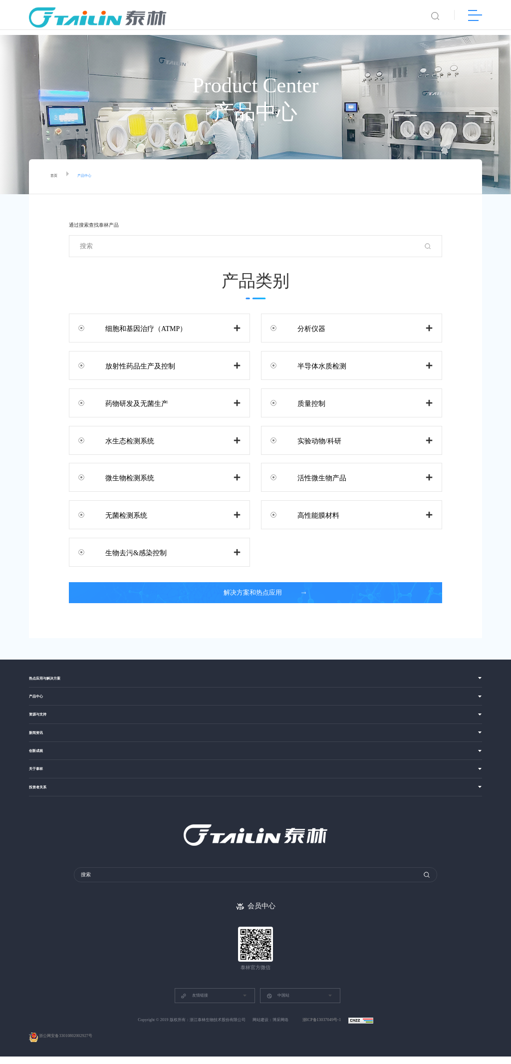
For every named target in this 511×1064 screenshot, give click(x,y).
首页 (55, 177)
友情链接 (194, 1003)
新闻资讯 (40, 739)
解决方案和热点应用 (258, 592)
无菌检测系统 (117, 514)
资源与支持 (42, 719)
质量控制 (302, 402)
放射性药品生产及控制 (131, 365)
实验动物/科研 (310, 440)
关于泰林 (40, 779)
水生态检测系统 (120, 440)
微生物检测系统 (120, 477)
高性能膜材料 (309, 514)
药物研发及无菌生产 (127, 402)
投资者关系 (42, 799)
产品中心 (92, 177)
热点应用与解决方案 (53, 679)
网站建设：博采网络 (270, 1027)
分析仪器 (302, 328)
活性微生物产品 (312, 477)
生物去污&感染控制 (127, 552)
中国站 (277, 1003)
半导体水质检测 (312, 365)
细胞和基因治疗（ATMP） (137, 328)
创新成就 (40, 759)
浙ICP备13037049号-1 (322, 1027)
